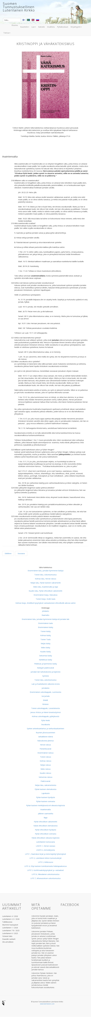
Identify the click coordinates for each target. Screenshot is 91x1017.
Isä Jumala (46, 696)
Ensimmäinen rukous (46, 753)
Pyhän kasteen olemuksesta (45, 789)
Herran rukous (45, 745)
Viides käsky (45, 647)
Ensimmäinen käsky (45, 627)
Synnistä (45, 676)
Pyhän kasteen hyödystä (45, 797)
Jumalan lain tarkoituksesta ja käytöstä (45, 672)
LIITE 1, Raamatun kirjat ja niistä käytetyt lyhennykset (45, 854)
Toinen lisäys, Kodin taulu (45, 599)
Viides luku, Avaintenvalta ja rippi (45, 587)
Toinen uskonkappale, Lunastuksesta (45, 708)
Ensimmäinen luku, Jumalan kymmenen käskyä (45, 570)
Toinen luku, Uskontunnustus (45, 575)
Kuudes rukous (45, 773)
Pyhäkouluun (62, 27)
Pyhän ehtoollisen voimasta (45, 834)
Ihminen (45, 704)
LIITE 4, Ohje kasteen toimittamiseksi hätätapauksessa (45, 866)
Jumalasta (45, 688)
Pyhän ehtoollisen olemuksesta (45, 826)
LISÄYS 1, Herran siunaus (45, 846)
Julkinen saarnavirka (45, 813)
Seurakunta (45, 724)
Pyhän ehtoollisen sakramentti (45, 822)
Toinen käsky (46, 631)
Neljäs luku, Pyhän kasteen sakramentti (45, 583)
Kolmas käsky (45, 635)
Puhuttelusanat (45, 749)
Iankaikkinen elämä (45, 736)
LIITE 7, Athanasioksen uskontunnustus (45, 878)
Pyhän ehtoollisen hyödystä (45, 830)
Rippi (45, 817)
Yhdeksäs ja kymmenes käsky (45, 664)
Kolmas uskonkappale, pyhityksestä (45, 716)
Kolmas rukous (45, 761)
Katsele (41, 27)
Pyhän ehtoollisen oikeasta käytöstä (45, 838)
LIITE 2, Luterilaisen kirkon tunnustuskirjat (45, 858)
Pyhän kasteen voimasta (45, 801)
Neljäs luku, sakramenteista (45, 785)
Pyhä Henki (45, 720)
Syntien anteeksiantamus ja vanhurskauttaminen (45, 728)
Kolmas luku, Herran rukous (45, 579)
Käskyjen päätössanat (45, 668)
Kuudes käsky (45, 651)
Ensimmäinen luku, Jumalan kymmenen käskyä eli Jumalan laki (45, 619)
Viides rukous (46, 769)
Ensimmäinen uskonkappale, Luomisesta (45, 692)
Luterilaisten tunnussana (45, 842)
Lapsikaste (45, 793)
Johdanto (45, 611)
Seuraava (21, 553)
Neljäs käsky (45, 643)
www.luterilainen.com (47, 1004)
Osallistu (51, 27)
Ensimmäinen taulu (45, 623)
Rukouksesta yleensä (45, 741)
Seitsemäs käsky (45, 656)
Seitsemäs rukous (45, 777)
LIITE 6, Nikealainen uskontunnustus (45, 874)
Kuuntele (24, 27)
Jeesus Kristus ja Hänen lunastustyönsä (45, 712)
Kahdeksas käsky (45, 660)
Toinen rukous (45, 757)
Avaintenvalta (45, 809)
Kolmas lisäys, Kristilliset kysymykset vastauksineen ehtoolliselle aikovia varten (46, 603)
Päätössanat (45, 781)
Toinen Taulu (46, 639)
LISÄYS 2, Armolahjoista (45, 850)
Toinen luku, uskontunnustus (45, 680)
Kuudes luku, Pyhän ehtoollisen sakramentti (45, 591)
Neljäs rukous (45, 765)
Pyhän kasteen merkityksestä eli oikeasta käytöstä (45, 805)
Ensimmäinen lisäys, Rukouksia (45, 595)
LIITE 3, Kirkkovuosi (45, 862)
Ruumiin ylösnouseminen (45, 732)
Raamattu (45, 615)
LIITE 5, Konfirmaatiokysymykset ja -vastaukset (45, 870)
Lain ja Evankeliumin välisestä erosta (46, 684)
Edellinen (8, 553)
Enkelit (45, 700)
